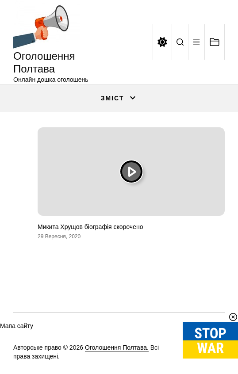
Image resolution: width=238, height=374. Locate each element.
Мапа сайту (16, 325)
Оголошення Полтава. (117, 347)
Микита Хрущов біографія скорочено (90, 226)
